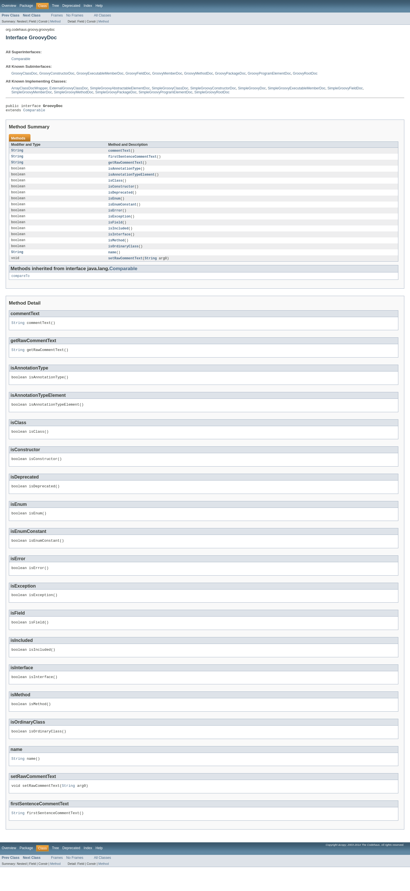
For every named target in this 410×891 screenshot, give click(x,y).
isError (115, 215)
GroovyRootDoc (305, 73)
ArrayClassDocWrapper (29, 88)
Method (55, 21)
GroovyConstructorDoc (57, 73)
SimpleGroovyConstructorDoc (213, 88)
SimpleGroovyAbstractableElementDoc (120, 88)
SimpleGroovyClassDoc (170, 88)
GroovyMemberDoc (167, 73)
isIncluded (118, 234)
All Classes (102, 15)
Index (88, 6)
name (112, 259)
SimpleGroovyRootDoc (212, 92)
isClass (115, 184)
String (17, 152)
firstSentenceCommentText (132, 159)
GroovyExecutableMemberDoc (100, 73)
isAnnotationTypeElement (131, 177)
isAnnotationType (124, 171)
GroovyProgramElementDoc (269, 73)
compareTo (20, 283)
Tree (55, 6)
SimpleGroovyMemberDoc (31, 92)
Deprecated (71, 6)
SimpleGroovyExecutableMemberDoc (296, 88)
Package (26, 6)
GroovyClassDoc (24, 73)
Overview (9, 6)
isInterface (119, 240)
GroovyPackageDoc (230, 73)
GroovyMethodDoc (198, 73)
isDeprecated (120, 196)
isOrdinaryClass (123, 253)
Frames (57, 15)
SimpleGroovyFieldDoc (345, 88)
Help (99, 6)
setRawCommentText (125, 265)
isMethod (116, 246)
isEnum (114, 202)
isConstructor (121, 190)
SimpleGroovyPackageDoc (116, 92)
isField (115, 227)
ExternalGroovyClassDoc (69, 88)
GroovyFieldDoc (138, 73)
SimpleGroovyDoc (252, 88)
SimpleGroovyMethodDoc (73, 92)
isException (119, 221)
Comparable (20, 59)
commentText (119, 152)
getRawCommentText (125, 165)
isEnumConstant (122, 209)
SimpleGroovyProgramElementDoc (165, 92)
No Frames (74, 15)
